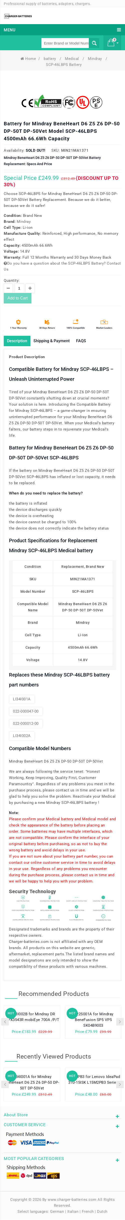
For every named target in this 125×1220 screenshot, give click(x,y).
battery (50, 58)
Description (18, 341)
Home (28, 58)
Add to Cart (17, 298)
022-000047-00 (26, 712)
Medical (72, 58)
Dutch (102, 1212)
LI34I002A (22, 736)
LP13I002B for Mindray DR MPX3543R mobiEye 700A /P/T (32, 1017)
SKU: (55, 150)
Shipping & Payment (58, 341)
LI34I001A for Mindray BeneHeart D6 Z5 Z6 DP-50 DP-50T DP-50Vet (32, 1083)
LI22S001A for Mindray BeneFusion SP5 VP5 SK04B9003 (93, 1020)
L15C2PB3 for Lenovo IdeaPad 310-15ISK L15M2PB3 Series (93, 1080)
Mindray (95, 58)
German (57, 1212)
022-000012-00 (26, 724)
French (88, 1212)
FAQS (91, 341)
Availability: (14, 150)
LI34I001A (22, 699)
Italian (73, 1212)
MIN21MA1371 (75, 150)
